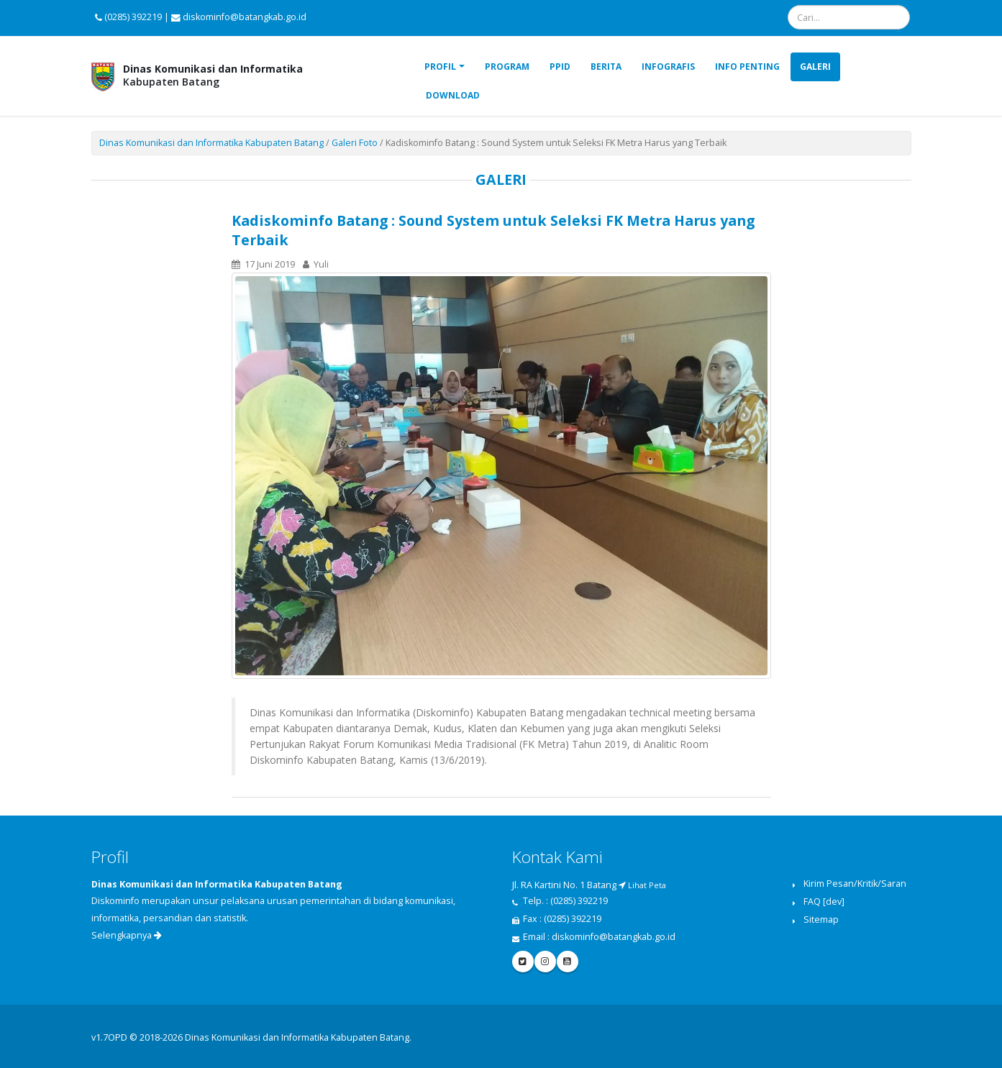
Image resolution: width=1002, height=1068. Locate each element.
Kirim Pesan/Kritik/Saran (854, 883)
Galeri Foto (355, 143)
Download (453, 95)
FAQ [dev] (823, 901)
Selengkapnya (126, 935)
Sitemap (821, 919)
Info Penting (747, 66)
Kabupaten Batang (213, 75)
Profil (440, 66)
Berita (606, 66)
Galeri (815, 66)
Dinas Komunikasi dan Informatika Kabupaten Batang (211, 143)
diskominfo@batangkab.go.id (613, 937)
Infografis (668, 66)
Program (507, 66)
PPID (560, 66)
